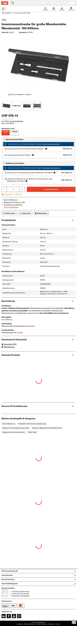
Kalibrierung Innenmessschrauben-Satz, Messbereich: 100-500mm (31, 173)
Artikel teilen (25, 213)
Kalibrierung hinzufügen (13, 163)
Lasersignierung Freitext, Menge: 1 (20, 155)
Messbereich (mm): (8, 129)
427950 (32, 326)
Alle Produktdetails (11, 207)
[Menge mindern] (4, 189)
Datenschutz (51, 624)
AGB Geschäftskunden (30, 624)
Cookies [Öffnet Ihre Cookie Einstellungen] (58, 624)
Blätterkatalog (41, 213)
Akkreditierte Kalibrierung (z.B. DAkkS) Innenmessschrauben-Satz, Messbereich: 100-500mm (30, 180)
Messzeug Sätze (6, 13)
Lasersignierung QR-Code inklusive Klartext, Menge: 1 (27, 149)
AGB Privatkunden (42, 624)
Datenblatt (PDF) (9, 344)
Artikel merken (9, 213)
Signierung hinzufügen (13, 139)
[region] (38, 105)
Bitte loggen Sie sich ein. (51, 144)
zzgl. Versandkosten (16, 121)
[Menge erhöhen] (22, 189)
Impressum (20, 624)
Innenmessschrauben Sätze (22, 13)
